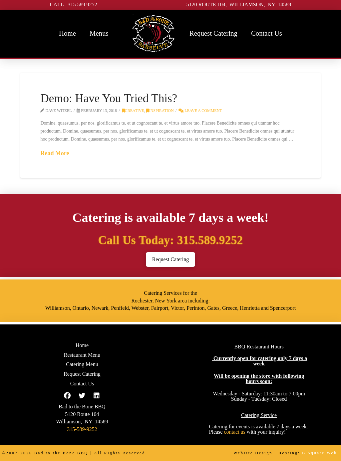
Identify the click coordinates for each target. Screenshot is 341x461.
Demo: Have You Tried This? (108, 98)
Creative (133, 110)
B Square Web (319, 453)
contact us (234, 432)
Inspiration (160, 110)
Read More (54, 153)
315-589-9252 (82, 429)
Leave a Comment (200, 110)
